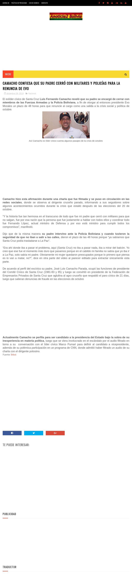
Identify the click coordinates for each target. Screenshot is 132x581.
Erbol (13, 354)
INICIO (8, 74)
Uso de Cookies (34, 3)
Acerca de (6, 3)
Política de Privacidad (19, 3)
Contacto (44, 3)
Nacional (32, 93)
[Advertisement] (66, 45)
